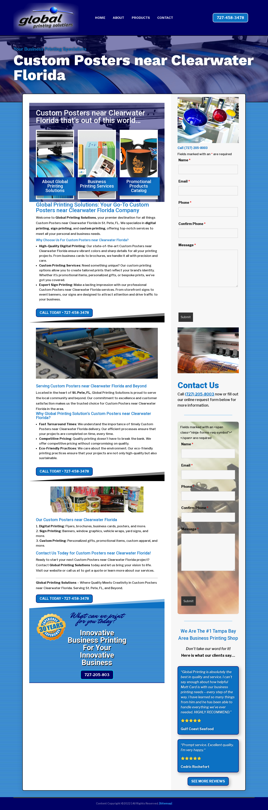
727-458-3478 (230, 17)
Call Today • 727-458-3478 (64, 313)
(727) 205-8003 (196, 148)
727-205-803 (96, 675)
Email (184, 181)
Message (187, 245)
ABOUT (118, 18)
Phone (184, 203)
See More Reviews (208, 781)
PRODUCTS (141, 18)
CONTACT (165, 18)
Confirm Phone (191, 224)
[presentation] (206, 300)
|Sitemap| (165, 803)
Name (184, 160)
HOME (100, 18)
